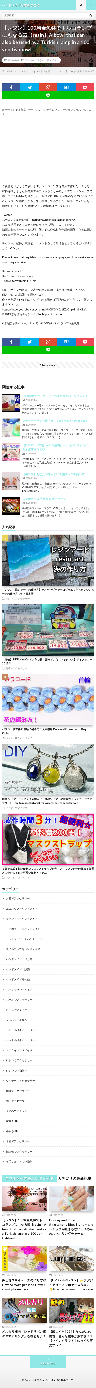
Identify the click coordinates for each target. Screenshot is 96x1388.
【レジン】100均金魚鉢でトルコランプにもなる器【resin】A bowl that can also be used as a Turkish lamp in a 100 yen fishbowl (24, 1229)
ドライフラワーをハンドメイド (24, 938)
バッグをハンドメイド (19, 989)
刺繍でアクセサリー (16, 668)
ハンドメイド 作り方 (19, 959)
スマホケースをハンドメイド (40, 60)
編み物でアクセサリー (19, 1151)
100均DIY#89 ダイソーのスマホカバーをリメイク (55, 396)
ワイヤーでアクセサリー (18, 808)
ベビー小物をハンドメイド (22, 1030)
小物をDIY (12, 1131)
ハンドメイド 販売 (18, 969)
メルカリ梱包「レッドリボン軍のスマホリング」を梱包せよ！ (24, 1334)
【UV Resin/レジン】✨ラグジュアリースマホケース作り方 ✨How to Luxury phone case (71, 1284)
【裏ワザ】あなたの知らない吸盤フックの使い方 (53, 474)
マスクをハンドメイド (17, 877)
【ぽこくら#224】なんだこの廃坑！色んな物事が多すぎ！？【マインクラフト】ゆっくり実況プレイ (71, 1338)
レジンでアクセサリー (17, 598)
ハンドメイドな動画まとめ (58, 1380)
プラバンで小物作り (18, 1019)
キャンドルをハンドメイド (22, 918)
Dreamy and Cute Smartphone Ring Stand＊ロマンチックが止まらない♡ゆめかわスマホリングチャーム (71, 1226)
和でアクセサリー (16, 1100)
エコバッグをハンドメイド (22, 908)
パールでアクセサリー (19, 999)
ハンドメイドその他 (18, 979)
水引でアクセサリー (18, 1141)
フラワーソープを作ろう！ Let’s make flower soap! (55, 420)
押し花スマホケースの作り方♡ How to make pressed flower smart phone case (24, 1284)
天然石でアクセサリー (19, 1111)
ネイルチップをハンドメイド (23, 949)
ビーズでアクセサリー (19, 1009)
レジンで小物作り (16, 1070)
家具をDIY (12, 1121)
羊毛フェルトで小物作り (20, 1161)
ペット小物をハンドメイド (20, 738)
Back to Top (48, 1363)
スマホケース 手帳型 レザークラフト (45, 498)
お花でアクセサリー (18, 898)
